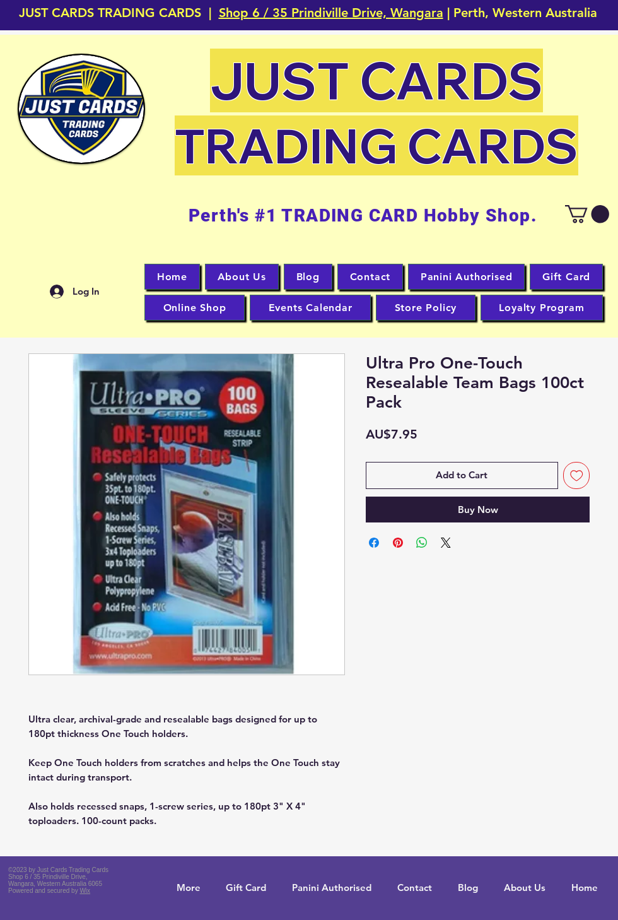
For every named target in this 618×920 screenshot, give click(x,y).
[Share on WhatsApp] (421, 542)
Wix (84, 890)
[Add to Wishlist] (576, 475)
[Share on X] (445, 542)
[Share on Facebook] (374, 542)
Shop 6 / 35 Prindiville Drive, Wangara (331, 12)
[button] (81, 109)
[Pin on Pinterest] (397, 542)
